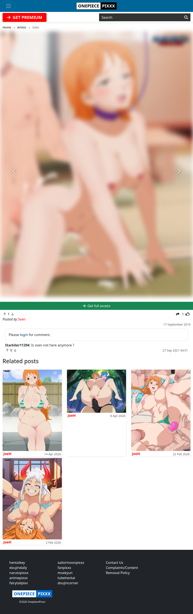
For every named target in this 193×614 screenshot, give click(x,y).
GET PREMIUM (24, 17)
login (24, 334)
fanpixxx (64, 567)
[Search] (186, 17)
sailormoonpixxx (71, 562)
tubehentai (66, 578)
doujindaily (18, 567)
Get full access (96, 305)
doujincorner (68, 583)
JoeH (7, 453)
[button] (14, 171)
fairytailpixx (18, 583)
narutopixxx (18, 572)
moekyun (65, 572)
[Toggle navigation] (8, 6)
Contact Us (114, 562)
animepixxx (18, 578)
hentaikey (17, 562)
